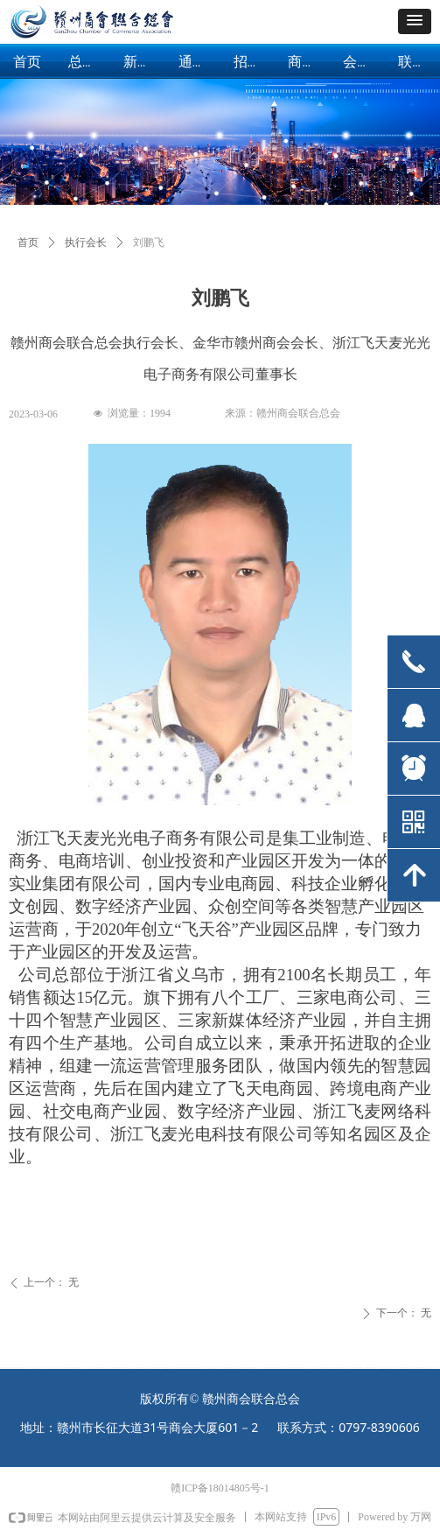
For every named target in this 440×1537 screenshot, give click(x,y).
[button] (414, 21)
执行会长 (86, 242)
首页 (27, 242)
